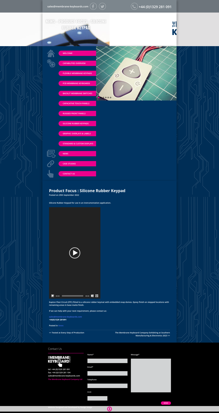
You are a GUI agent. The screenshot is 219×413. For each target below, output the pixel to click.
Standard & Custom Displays (78, 143)
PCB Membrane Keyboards (76, 83)
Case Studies (69, 163)
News (65, 153)
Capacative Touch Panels (76, 103)
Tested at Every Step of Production (68, 332)
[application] (74, 253)
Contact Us (69, 173)
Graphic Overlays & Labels (77, 133)
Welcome (67, 53)
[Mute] (92, 295)
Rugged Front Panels (74, 113)
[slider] (72, 296)
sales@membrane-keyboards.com (67, 6)
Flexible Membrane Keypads (77, 73)
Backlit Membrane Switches (77, 93)
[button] (74, 253)
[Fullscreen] (96, 295)
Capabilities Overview (74, 63)
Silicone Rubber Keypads (76, 123)
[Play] (52, 295)
